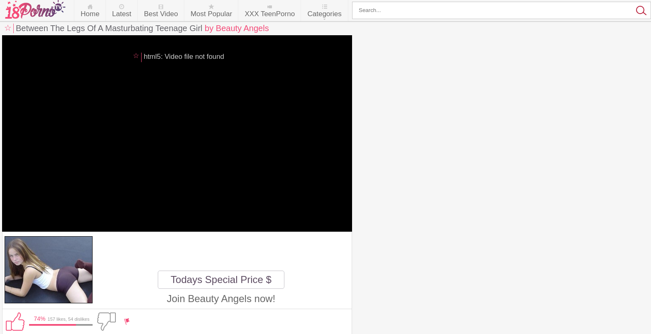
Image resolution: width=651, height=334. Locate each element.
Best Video (161, 14)
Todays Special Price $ (221, 279)
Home (90, 14)
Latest (121, 14)
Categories (324, 14)
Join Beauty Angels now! (221, 298)
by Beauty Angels (237, 28)
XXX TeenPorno (270, 14)
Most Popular (211, 14)
